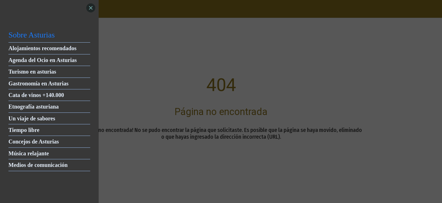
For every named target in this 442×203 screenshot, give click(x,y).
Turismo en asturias (32, 72)
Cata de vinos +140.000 (36, 95)
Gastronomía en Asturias (38, 83)
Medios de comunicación (38, 165)
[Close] (90, 7)
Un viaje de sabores (31, 118)
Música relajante (28, 153)
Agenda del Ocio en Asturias (42, 60)
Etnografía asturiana (33, 106)
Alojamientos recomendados (42, 48)
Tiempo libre (23, 130)
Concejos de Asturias (33, 141)
